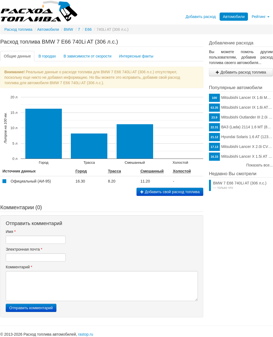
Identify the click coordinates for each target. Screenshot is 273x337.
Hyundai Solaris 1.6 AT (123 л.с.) (241, 137)
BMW (68, 29)
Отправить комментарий (31, 308)
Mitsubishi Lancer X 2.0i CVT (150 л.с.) (241, 147)
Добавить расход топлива (241, 72)
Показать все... (259, 165)
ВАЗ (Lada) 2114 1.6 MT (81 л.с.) (241, 127)
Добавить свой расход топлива (170, 192)
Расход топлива (18, 29)
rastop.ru (85, 334)
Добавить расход (201, 16)
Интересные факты (136, 56)
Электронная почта (24, 249)
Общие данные (17, 56)
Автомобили (234, 16)
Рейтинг (260, 16)
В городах (47, 56)
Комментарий (19, 267)
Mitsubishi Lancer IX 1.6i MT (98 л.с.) (241, 98)
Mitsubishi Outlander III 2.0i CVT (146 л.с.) (241, 117)
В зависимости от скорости (87, 56)
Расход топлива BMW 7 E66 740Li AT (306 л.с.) (59, 42)
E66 (88, 29)
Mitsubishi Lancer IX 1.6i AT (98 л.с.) (241, 108)
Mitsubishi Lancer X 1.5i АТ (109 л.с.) (241, 157)
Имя (11, 231)
